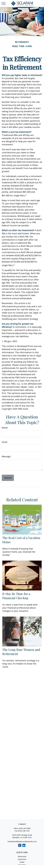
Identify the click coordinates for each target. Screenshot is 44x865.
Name (5, 427)
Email (4, 442)
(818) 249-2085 (25, 828)
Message (6, 456)
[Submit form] (8, 478)
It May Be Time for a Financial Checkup (16, 596)
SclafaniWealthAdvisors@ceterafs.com (22, 841)
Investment (22, 859)
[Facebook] (19, 845)
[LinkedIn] (23, 845)
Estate (22, 862)
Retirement (22, 856)
